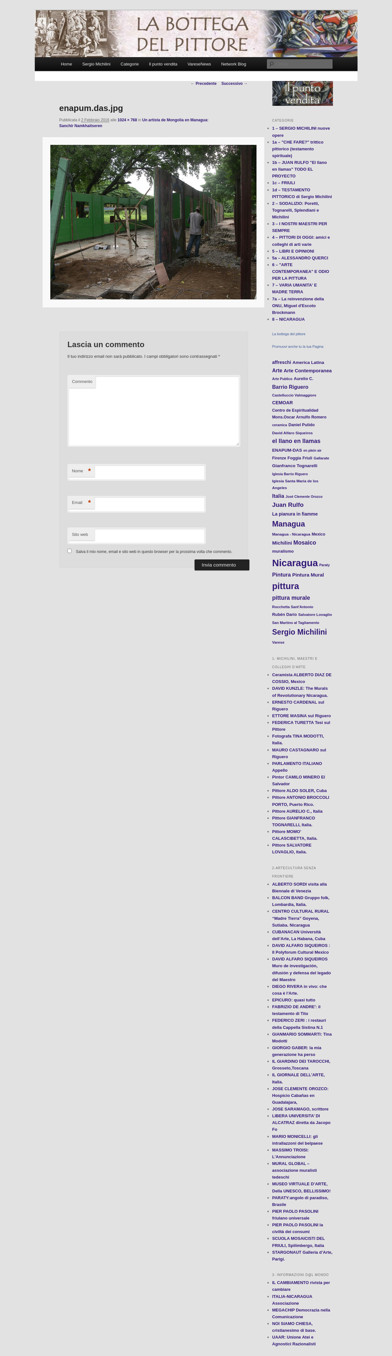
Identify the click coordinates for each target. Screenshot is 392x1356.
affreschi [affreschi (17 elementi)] (281, 362)
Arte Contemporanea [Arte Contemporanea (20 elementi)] (308, 370)
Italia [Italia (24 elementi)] (278, 496)
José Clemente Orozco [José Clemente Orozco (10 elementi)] (304, 496)
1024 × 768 (127, 120)
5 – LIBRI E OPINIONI (293, 251)
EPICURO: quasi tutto (294, 1000)
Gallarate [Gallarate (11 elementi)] (321, 458)
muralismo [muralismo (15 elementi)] (283, 551)
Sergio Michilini (96, 64)
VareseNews (199, 64)
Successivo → (234, 83)
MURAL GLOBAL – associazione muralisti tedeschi (294, 1170)
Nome (81, 471)
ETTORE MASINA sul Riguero (301, 715)
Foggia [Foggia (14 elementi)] (294, 458)
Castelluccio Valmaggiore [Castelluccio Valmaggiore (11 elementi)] (294, 395)
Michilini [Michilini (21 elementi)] (282, 543)
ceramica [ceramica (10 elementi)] (279, 425)
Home (66, 64)
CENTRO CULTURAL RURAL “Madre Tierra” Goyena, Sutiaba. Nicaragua (300, 918)
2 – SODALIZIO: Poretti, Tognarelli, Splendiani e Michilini (295, 210)
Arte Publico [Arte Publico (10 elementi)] (282, 379)
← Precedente (203, 83)
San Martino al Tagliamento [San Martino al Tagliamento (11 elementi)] (295, 623)
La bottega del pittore (289, 334)
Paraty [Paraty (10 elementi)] (324, 565)
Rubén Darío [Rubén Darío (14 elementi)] (284, 614)
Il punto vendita (163, 64)
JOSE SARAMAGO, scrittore (300, 1109)
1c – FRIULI (283, 182)
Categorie (130, 64)
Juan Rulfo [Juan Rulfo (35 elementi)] (288, 504)
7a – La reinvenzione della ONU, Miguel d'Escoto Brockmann (298, 305)
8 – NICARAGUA (288, 319)
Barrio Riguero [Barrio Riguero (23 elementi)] (290, 387)
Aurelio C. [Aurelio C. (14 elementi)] (303, 378)
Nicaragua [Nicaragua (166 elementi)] (295, 562)
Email (81, 502)
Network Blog (233, 64)
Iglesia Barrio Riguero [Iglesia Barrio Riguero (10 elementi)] (290, 474)
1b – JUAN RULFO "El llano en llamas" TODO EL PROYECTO (299, 169)
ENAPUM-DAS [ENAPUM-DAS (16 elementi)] (287, 450)
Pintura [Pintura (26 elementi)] (281, 575)
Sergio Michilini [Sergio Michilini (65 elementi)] (299, 632)
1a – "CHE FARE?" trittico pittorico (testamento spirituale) (298, 149)
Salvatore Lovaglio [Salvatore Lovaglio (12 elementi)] (315, 614)
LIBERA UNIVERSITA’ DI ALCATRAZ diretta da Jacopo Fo (301, 1122)
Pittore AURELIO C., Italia (297, 811)
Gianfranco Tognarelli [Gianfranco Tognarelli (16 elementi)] (294, 465)
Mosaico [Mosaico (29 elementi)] (304, 542)
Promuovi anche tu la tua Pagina (298, 346)
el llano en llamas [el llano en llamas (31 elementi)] (296, 441)
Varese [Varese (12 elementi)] (278, 642)
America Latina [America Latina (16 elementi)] (308, 362)
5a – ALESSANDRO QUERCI (300, 258)
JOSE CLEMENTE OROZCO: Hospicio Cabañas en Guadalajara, (300, 1095)
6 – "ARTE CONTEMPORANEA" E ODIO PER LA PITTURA (300, 271)
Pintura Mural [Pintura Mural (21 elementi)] (308, 575)
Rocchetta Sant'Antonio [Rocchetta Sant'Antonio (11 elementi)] (292, 607)
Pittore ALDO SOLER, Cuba (299, 790)
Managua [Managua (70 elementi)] (288, 524)
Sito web (80, 534)
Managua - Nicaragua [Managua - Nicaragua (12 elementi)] (291, 534)
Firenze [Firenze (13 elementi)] (279, 458)
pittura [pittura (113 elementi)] (285, 586)
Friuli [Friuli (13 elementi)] (307, 458)
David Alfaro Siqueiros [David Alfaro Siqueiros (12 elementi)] (292, 433)
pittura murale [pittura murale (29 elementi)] (291, 598)
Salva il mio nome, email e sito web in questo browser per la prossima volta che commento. (154, 551)
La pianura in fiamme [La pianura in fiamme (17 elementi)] (295, 514)
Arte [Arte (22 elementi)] (277, 370)
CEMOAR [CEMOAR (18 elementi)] (282, 402)
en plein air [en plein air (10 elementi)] (312, 450)
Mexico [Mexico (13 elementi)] (318, 534)
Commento (82, 381)
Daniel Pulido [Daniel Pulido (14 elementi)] (301, 424)
